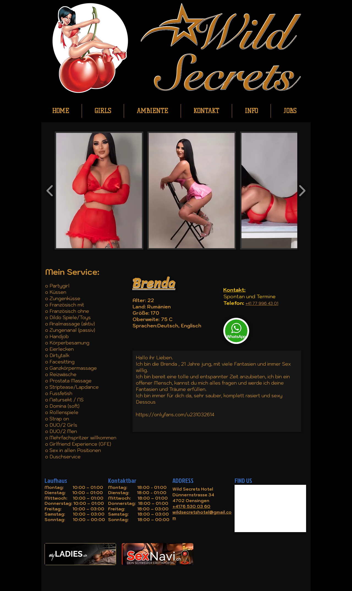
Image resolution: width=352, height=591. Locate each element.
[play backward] (50, 190)
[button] (99, 191)
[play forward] (302, 190)
